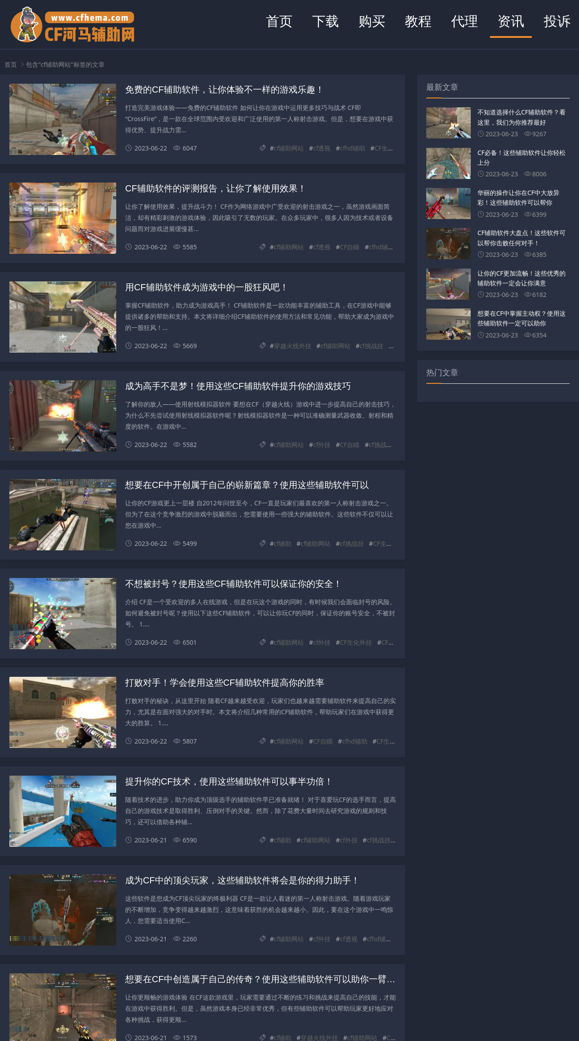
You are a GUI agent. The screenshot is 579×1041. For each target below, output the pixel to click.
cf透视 (322, 148)
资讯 (510, 21)
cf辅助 (283, 543)
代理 (464, 21)
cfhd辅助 (352, 148)
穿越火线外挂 (292, 346)
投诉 (557, 21)
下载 (325, 21)
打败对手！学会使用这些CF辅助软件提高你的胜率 (224, 682)
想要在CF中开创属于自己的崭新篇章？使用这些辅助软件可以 (247, 485)
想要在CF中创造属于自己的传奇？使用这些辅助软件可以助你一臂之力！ (269, 979)
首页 (279, 21)
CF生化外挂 (391, 148)
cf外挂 (322, 444)
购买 (372, 21)
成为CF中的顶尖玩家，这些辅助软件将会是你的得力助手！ (242, 880)
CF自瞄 (349, 247)
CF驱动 (391, 642)
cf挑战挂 (372, 346)
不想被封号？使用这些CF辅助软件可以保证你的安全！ (233, 584)
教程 (418, 21)
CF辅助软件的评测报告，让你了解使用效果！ (215, 188)
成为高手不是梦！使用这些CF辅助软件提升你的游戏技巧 (238, 386)
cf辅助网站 (289, 148)
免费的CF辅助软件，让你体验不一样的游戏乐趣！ (224, 89)
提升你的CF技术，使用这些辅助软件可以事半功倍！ (229, 781)
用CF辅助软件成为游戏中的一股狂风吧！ (207, 287)
